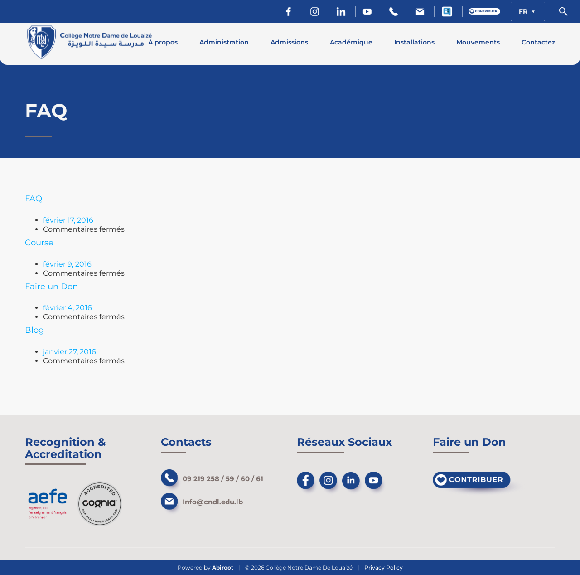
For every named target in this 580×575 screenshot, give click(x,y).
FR (524, 11)
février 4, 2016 (67, 307)
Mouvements (478, 42)
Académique (351, 42)
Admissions (289, 42)
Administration (224, 42)
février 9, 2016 (67, 264)
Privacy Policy (383, 568)
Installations (414, 42)
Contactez (538, 42)
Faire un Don (51, 287)
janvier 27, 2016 (69, 351)
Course (39, 243)
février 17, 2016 (68, 220)
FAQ (33, 199)
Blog (34, 330)
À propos (163, 42)
